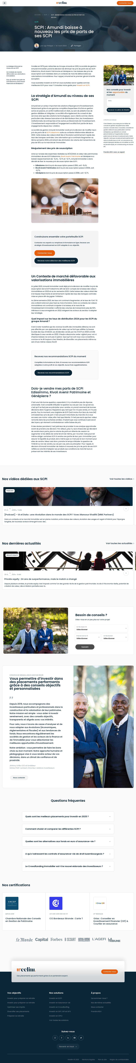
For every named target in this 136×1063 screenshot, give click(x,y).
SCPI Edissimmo (53, 132)
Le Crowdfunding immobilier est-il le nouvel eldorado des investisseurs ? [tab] (68, 866)
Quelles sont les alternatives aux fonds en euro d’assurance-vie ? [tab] (68, 841)
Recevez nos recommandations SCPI (53, 373)
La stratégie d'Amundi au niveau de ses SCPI (14, 67)
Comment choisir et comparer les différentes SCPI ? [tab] (68, 828)
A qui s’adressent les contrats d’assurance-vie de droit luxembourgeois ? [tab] (68, 853)
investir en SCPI (83, 85)
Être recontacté (82, 636)
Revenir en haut (66, 1046)
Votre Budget (108, 636)
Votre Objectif (81, 627)
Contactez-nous (45, 253)
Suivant (84, 647)
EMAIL (110, 101)
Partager (76, 45)
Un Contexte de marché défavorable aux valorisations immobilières (15, 74)
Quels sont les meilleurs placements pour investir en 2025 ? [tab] (68, 816)
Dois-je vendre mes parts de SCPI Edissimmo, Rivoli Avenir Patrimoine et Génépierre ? (15, 81)
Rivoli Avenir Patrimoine (71, 156)
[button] (125, 3)
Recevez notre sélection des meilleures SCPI (56, 260)
